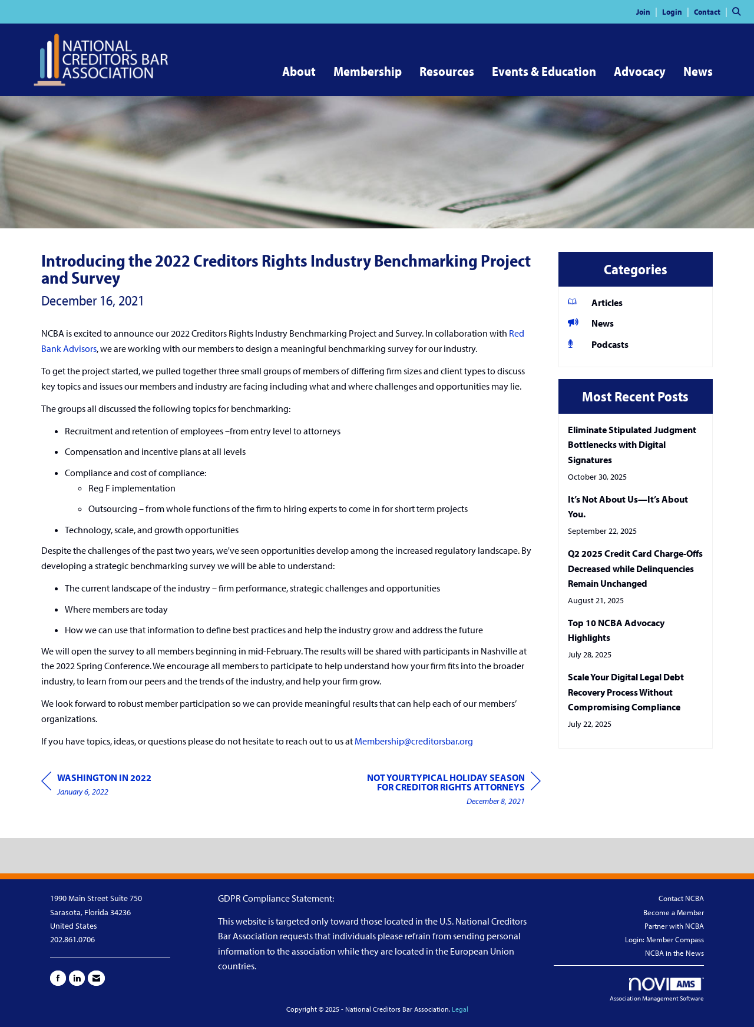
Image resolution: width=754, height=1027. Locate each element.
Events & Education (544, 71)
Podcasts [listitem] (598, 344)
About (299, 71)
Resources (446, 71)
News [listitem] (591, 323)
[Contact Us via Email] (96, 978)
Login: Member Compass (664, 939)
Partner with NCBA (674, 925)
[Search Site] (738, 11)
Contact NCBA (681, 898)
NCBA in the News (674, 953)
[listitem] (648, 11)
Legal (460, 1009)
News (698, 71)
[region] (452, 790)
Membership (367, 71)
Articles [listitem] (595, 302)
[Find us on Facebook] (58, 978)
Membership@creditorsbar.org (414, 741)
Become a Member (673, 912)
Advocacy (640, 71)
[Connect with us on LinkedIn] (77, 978)
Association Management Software (657, 990)
